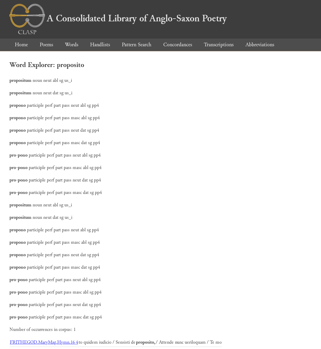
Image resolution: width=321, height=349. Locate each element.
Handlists (100, 44)
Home (21, 44)
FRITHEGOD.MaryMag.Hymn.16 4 (44, 342)
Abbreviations (259, 44)
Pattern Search (136, 44)
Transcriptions (219, 44)
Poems (46, 44)
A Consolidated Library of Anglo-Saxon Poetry (118, 18)
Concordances (177, 44)
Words (71, 44)
